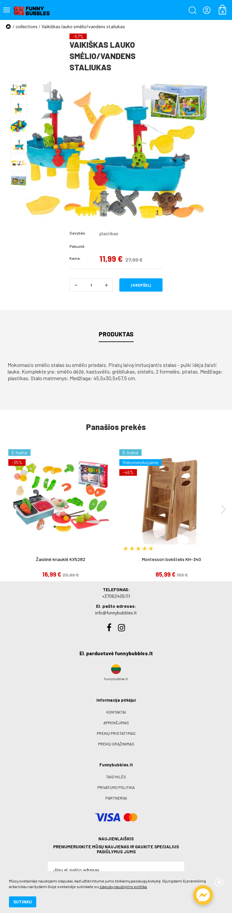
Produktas (116, 334)
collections (27, 26)
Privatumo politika (116, 787)
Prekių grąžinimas (116, 743)
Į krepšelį (141, 285)
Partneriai (116, 798)
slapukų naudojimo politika (123, 886)
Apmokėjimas (116, 722)
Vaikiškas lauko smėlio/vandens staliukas (83, 26)
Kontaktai (116, 712)
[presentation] (223, 509)
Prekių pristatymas (116, 733)
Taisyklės (116, 776)
